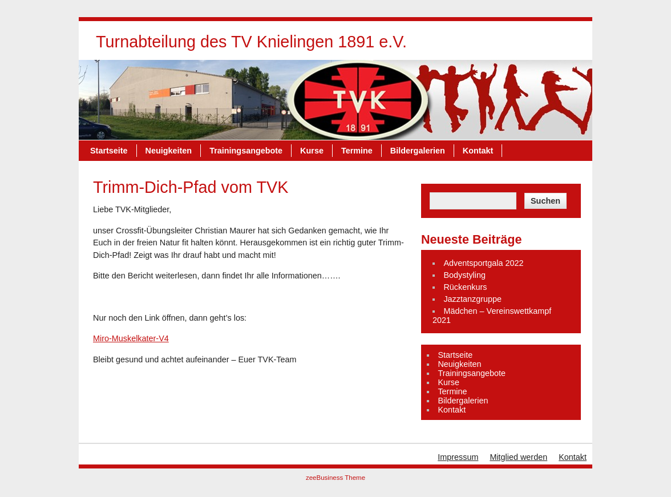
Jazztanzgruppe (472, 299)
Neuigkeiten (168, 150)
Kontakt (478, 150)
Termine (357, 150)
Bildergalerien (417, 150)
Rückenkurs (465, 287)
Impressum (458, 457)
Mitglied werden (518, 457)
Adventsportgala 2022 (483, 263)
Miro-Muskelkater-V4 (131, 338)
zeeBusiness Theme (335, 477)
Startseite (109, 150)
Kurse (312, 150)
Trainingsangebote (245, 150)
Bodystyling (464, 275)
